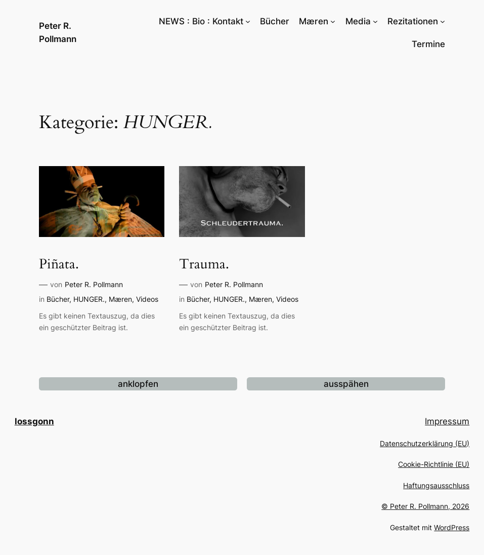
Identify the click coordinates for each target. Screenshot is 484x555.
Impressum (447, 421)
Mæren (120, 299)
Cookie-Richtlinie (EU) (433, 464)
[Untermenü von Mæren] (332, 21)
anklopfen (138, 384)
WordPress (451, 527)
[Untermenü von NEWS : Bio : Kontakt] (247, 21)
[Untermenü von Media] (375, 21)
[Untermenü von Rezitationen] (442, 21)
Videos (147, 299)
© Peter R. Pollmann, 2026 (425, 506)
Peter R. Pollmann (94, 284)
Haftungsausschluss (436, 485)
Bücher (58, 299)
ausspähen (346, 384)
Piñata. (59, 264)
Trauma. (204, 264)
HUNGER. (89, 299)
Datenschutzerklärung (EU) (424, 443)
